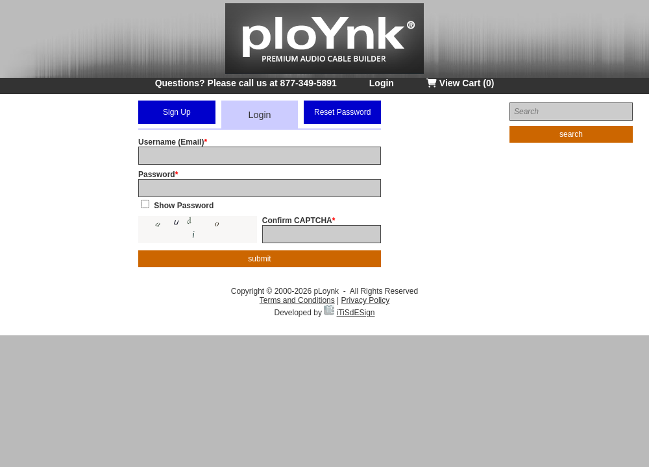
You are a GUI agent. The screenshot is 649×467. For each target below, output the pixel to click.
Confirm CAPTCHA (297, 220)
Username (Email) (171, 142)
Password (156, 174)
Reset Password (342, 112)
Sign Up (177, 112)
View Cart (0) (460, 83)
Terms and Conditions (297, 300)
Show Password (184, 205)
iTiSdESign (356, 312)
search (571, 134)
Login (381, 83)
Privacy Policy (365, 300)
